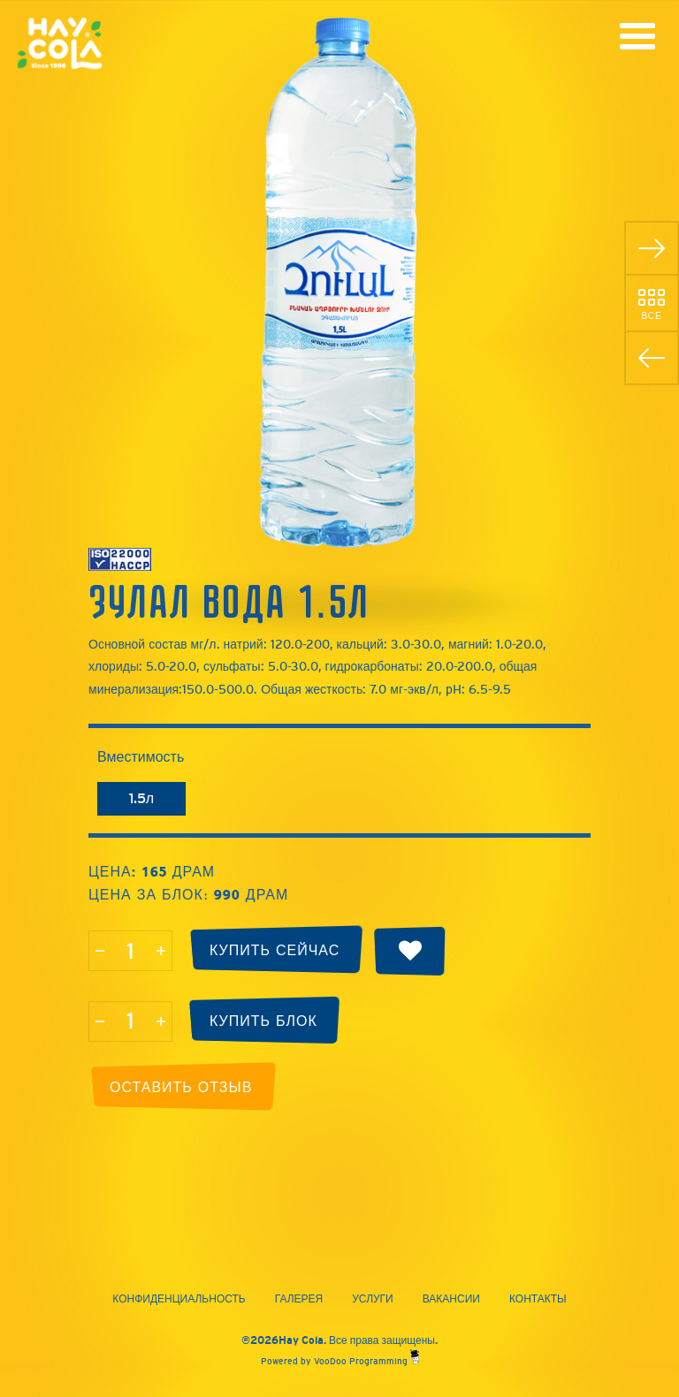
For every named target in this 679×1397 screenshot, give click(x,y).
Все (651, 315)
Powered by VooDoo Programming (340, 1361)
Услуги (372, 1299)
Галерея (299, 1299)
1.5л (141, 798)
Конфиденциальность (178, 1299)
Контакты (538, 1299)
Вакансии (451, 1299)
